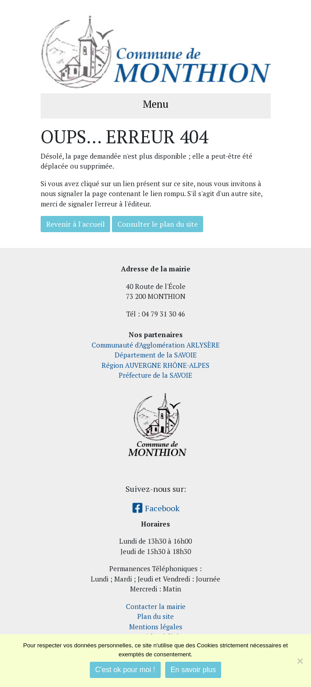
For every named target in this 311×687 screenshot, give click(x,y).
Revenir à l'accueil (75, 224)
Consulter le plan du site (157, 224)
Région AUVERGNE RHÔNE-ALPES (155, 365)
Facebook (156, 508)
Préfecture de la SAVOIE (155, 375)
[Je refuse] (299, 660)
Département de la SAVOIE (156, 354)
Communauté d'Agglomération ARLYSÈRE (156, 344)
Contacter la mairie (156, 606)
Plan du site (155, 616)
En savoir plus (193, 669)
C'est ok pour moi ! (125, 669)
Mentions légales (155, 626)
